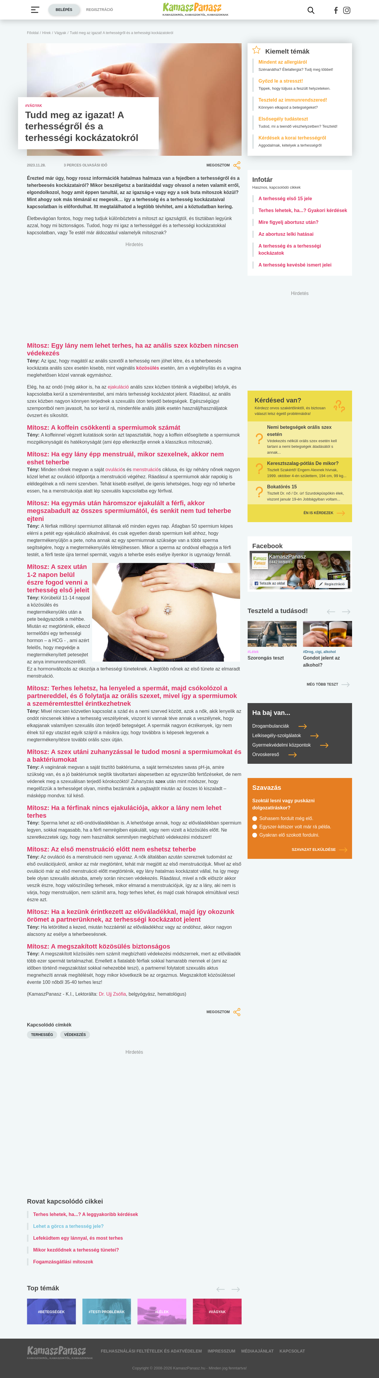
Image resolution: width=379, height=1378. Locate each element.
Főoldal (32, 33)
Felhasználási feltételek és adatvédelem (151, 1351)
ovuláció (114, 469)
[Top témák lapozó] (134, 1289)
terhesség (42, 1035)
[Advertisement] (134, 1125)
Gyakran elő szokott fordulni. (289, 835)
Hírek (46, 33)
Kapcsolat (292, 1351)
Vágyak (60, 33)
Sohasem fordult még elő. (286, 818)
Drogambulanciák (279, 726)
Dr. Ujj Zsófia (112, 994)
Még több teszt (322, 684)
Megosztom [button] (224, 165)
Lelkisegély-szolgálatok (285, 735)
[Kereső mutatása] (311, 10)
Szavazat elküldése (319, 849)
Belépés (64, 10)
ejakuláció (118, 386)
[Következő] (234, 1289)
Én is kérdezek (324, 513)
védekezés (75, 1035)
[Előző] (219, 1289)
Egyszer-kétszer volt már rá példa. (295, 826)
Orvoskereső (274, 754)
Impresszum (221, 1351)
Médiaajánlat (257, 1351)
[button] (336, 10)
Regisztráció (99, 10)
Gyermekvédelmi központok (290, 744)
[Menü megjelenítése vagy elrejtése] (35, 9)
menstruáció (145, 469)
